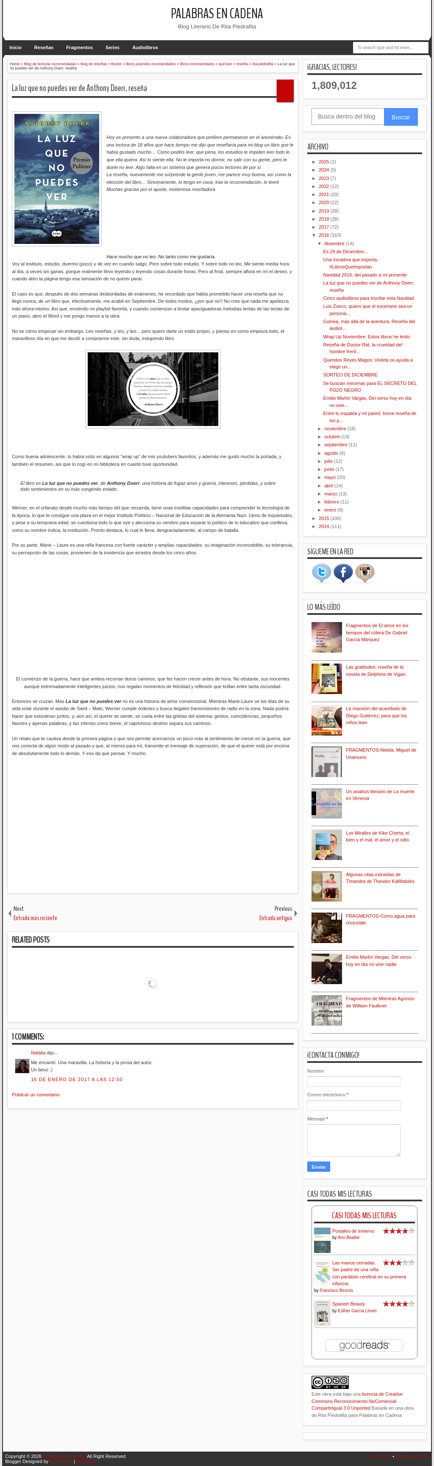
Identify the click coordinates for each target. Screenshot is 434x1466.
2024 (325, 169)
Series (113, 47)
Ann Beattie (349, 1237)
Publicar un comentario (36, 1094)
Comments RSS (412, 1456)
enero (330, 509)
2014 (325, 526)
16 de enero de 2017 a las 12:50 (76, 1079)
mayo (330, 477)
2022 (325, 186)
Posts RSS (380, 1456)
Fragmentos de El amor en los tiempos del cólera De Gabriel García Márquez (377, 632)
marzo (331, 493)
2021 (325, 194)
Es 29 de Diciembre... (345, 251)
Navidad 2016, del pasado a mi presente (365, 274)
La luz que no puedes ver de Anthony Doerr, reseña (79, 88)
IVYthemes (61, 1461)
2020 (325, 202)
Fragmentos (79, 47)
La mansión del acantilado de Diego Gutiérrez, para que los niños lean (376, 715)
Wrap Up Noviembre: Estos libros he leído (366, 336)
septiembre (336, 444)
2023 (325, 178)
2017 (325, 227)
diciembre (335, 243)
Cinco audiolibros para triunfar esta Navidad (368, 298)
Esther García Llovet (357, 1310)
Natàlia (38, 1052)
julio (329, 461)
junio (329, 469)
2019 (325, 210)
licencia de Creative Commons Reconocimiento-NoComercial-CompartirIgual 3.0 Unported (357, 1401)
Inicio (15, 47)
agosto (331, 453)
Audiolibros (145, 47)
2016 (325, 235)
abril (329, 485)
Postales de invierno (353, 1231)
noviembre (335, 428)
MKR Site (86, 1461)
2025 (325, 161)
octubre (332, 436)
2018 (325, 218)
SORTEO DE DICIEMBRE (350, 374)
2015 (325, 518)
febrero (332, 501)
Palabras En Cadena (217, 13)
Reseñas (43, 47)
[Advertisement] (153, 824)
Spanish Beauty (348, 1303)
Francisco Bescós (336, 1290)
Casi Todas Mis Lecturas (364, 1215)
